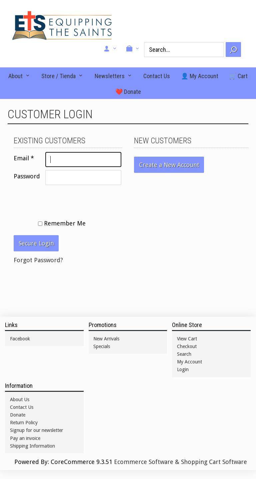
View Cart (187, 338)
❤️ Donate (128, 91)
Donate (17, 415)
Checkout (187, 346)
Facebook (20, 338)
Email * (24, 158)
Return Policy (24, 422)
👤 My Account (199, 75)
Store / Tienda (58, 75)
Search (184, 354)
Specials (101, 346)
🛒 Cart (238, 75)
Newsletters (110, 75)
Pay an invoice (25, 438)
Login (183, 369)
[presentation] (64, 201)
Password (27, 176)
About (15, 75)
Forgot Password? (38, 260)
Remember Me (62, 223)
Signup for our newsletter (36, 430)
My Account (189, 361)
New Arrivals (106, 338)
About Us (19, 399)
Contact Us (156, 75)
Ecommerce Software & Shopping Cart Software (180, 461)
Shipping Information (32, 446)
